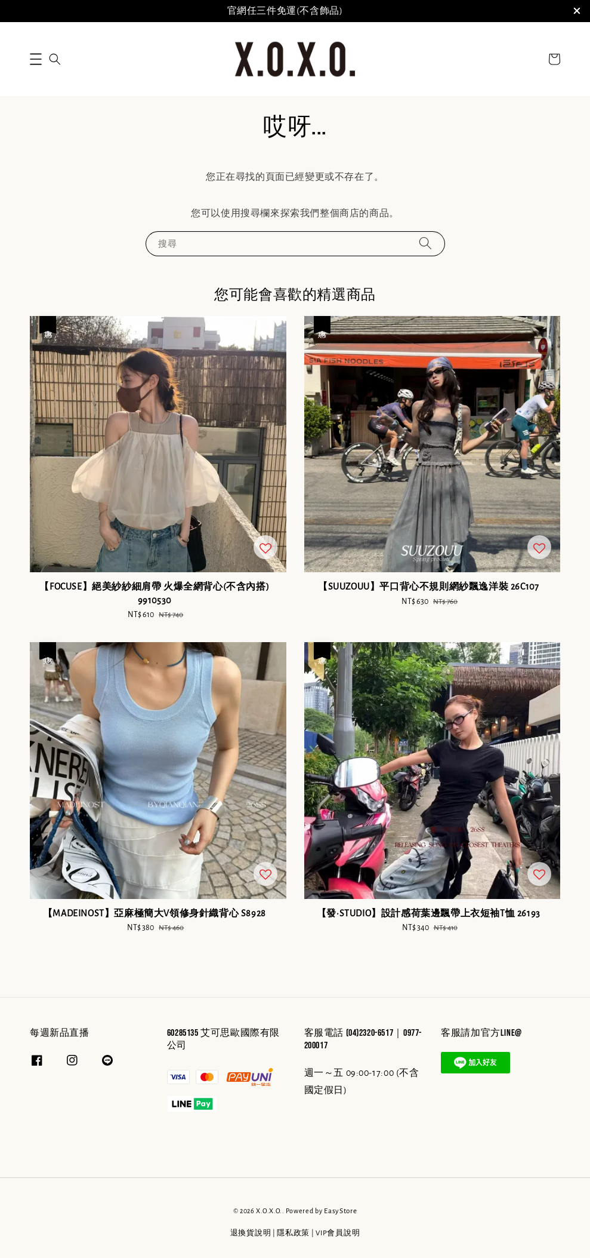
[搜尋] (425, 243)
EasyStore (340, 1211)
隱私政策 (293, 1233)
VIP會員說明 (338, 1233)
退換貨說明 (250, 1233)
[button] (36, 59)
